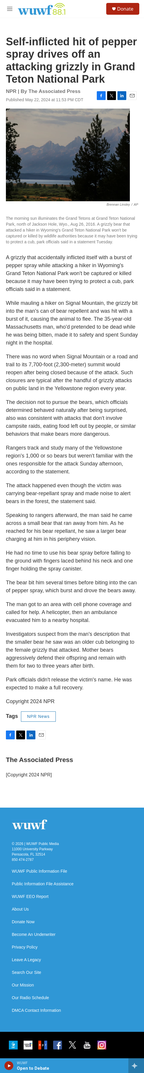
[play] (9, 1066)
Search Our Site (26, 972)
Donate (125, 8)
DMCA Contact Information (36, 1010)
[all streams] (136, 1065)
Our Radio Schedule (30, 998)
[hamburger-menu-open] (10, 9)
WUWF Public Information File (39, 871)
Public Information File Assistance (42, 884)
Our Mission (23, 985)
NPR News (38, 716)
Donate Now (23, 922)
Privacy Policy (24, 947)
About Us (20, 909)
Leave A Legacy (26, 960)
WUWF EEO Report (30, 896)
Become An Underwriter (33, 934)
